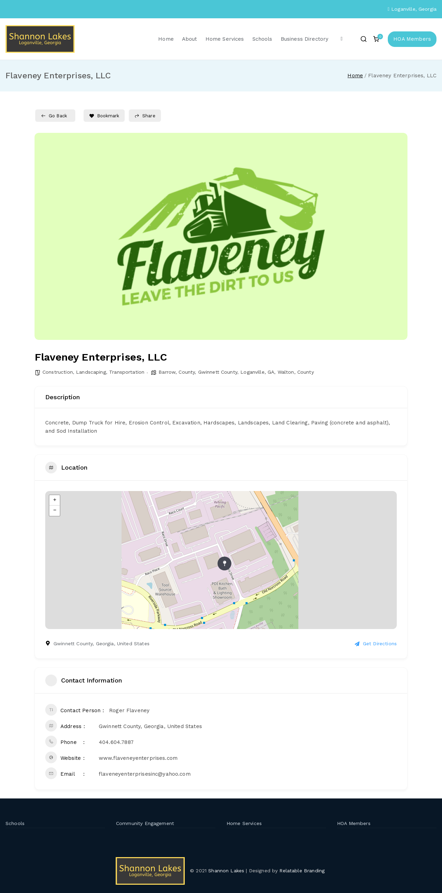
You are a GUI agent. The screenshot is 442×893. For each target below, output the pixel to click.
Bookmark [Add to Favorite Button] (104, 115)
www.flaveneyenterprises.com (138, 758)
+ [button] (54, 500)
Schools (262, 39)
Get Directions (376, 643)
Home (166, 39)
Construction (57, 372)
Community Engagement (145, 823)
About (189, 39)
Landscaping (91, 372)
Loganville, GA (257, 372)
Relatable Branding (302, 870)
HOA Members (412, 39)
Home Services (224, 39)
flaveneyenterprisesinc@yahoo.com (145, 774)
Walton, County (296, 372)
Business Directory (305, 39)
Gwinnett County (217, 372)
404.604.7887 (116, 742)
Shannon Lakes (226, 870)
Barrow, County (176, 372)
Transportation (126, 372)
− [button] (54, 510)
